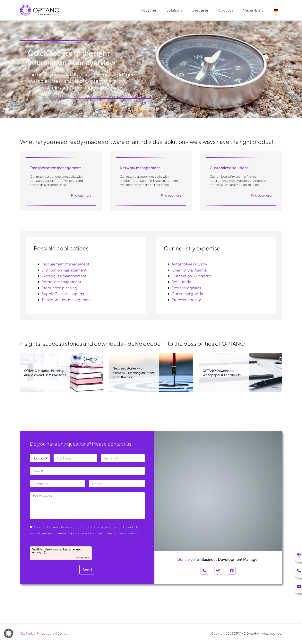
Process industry (186, 299)
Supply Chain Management (65, 293)
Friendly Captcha (83, 558)
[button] (8, 633)
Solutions (175, 10)
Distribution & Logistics (192, 275)
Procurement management (65, 264)
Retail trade (181, 281)
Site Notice (27, 633)
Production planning (59, 287)
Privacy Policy (38, 539)
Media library (254, 10)
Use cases (201, 10)
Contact (63, 633)
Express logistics (186, 287)
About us (226, 10)
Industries (149, 10)
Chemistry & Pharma (189, 270)
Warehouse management (64, 275)
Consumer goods (187, 293)
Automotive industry (189, 264)
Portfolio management (61, 281)
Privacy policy (46, 633)
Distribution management (64, 270)
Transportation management (67, 299)
